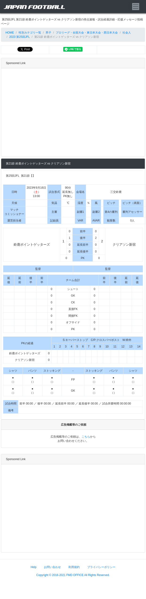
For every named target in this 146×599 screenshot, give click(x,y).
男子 (48, 32)
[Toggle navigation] (135, 6)
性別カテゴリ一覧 (30, 32)
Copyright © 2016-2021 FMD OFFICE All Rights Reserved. (73, 574)
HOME (9, 32)
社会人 (126, 32)
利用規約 (74, 566)
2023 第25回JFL (19, 36)
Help (33, 566)
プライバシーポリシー (101, 566)
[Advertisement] (44, 112)
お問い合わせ (52, 566)
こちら (86, 436)
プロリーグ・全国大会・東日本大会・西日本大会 (87, 32)
